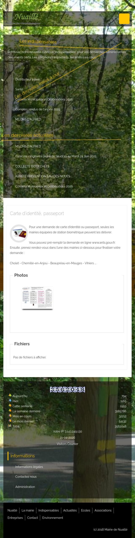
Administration (25, 487)
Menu (124, 18)
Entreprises (15, 517)
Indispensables (48, 510)
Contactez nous (26, 476)
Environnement (52, 517)
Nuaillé (12, 510)
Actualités (70, 510)
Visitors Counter (67, 444)
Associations (103, 510)
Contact (32, 517)
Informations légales (29, 467)
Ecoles (85, 510)
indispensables (65, 52)
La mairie (28, 510)
